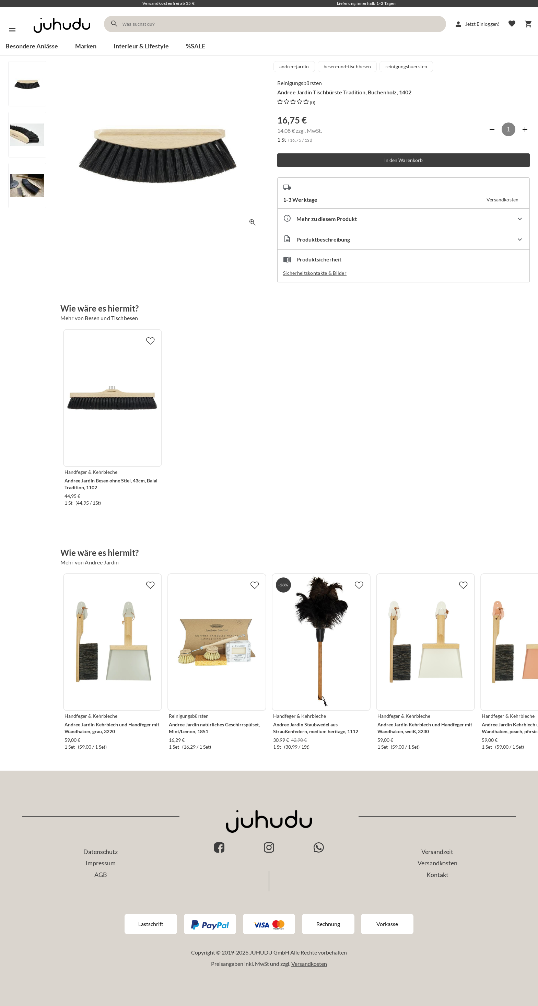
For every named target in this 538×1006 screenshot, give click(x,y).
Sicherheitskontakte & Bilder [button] (315, 273)
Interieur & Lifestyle (141, 46)
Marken (85, 46)
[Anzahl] (508, 129)
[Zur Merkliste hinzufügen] (150, 340)
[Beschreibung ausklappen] (403, 239)
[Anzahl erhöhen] (525, 129)
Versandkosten (437, 863)
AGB (100, 874)
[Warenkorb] (528, 24)
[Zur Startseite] (61, 39)
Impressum (100, 863)
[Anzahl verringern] (492, 129)
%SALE (195, 46)
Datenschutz (100, 851)
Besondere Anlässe (31, 46)
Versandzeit (437, 851)
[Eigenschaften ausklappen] (403, 219)
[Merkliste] (512, 24)
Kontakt (437, 874)
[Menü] (12, 30)
